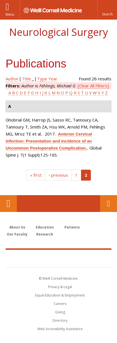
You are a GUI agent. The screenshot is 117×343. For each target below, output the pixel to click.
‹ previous (58, 175)
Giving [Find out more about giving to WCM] (60, 312)
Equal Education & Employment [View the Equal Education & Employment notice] (60, 295)
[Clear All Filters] (93, 85)
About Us (17, 227)
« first (36, 175)
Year (52, 78)
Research (44, 234)
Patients (72, 227)
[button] (107, 10)
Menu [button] (10, 14)
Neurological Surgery (58, 32)
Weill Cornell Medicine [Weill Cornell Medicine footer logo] (58, 258)
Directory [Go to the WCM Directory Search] (60, 320)
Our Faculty (17, 234)
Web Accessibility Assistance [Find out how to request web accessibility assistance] (60, 328)
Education (45, 227)
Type (42, 78)
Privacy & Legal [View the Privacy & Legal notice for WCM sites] (60, 286)
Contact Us (108, 203)
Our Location (8, 203)
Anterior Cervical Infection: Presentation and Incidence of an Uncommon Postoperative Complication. (49, 141)
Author (12, 78)
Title (26, 78)
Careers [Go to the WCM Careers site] (60, 303)
